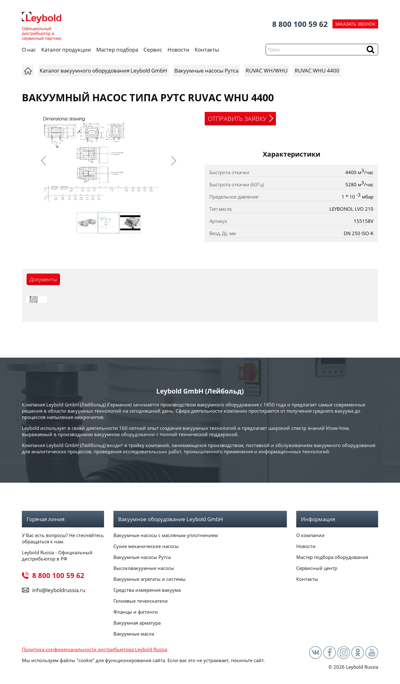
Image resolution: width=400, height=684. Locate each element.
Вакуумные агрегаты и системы (149, 579)
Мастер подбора (117, 49)
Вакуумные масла (133, 634)
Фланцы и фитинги (135, 612)
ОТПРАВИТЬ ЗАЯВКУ (237, 118)
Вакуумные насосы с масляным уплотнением (165, 535)
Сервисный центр (316, 568)
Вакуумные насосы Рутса (142, 557)
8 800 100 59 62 (300, 24)
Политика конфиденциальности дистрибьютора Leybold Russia (94, 649)
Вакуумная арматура (137, 623)
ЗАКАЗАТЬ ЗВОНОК (355, 24)
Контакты (207, 49)
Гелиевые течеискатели (140, 601)
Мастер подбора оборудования (332, 557)
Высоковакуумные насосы (143, 568)
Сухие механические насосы (146, 546)
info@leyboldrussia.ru (58, 590)
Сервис (152, 49)
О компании (310, 535)
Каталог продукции (66, 49)
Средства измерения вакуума (147, 590)
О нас (29, 49)
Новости (178, 49)
